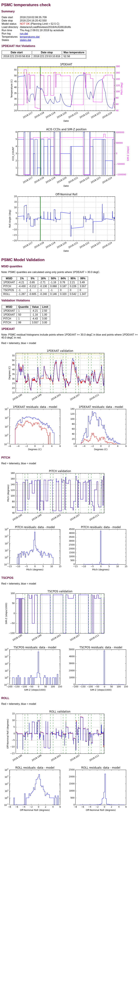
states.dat (25, 40)
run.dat (24, 33)
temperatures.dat (29, 36)
